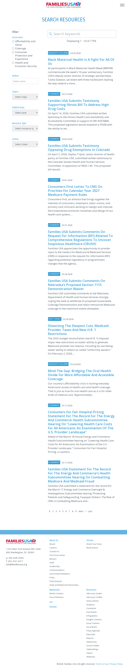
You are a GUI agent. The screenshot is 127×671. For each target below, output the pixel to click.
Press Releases (57, 598)
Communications (57, 571)
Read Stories (92, 548)
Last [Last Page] (91, 512)
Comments (91, 609)
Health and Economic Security (26, 64)
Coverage (20, 48)
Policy (52, 578)
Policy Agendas (93, 631)
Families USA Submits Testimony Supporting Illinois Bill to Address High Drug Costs (79, 104)
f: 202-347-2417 (14, 560)
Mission (53, 559)
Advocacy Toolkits (94, 598)
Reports (90, 639)
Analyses (90, 605)
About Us (54, 541)
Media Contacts (57, 594)
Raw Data (90, 635)
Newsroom (55, 590)
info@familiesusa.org (16, 564)
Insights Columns (94, 620)
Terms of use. (102, 664)
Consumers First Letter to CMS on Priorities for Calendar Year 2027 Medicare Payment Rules (75, 190)
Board (52, 545)
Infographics (92, 616)
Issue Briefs (91, 627)
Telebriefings (92, 650)
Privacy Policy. (116, 664)
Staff (52, 563)
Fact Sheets (91, 613)
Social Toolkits (92, 646)
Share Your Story (94, 545)
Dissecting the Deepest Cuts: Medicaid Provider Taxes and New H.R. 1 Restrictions (79, 328)
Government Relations (60, 574)
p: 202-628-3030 (15, 557)
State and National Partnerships (64, 585)
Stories (89, 541)
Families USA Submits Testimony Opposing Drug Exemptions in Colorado (79, 147)
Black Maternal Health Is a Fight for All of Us (79, 61)
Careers (53, 548)
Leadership (55, 567)
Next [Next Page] (82, 512)
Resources (91, 590)
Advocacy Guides (94, 594)
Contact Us (54, 552)
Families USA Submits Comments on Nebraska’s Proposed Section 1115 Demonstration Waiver (77, 283)
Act (51, 602)
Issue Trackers (93, 624)
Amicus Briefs (92, 601)
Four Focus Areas (57, 556)
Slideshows (91, 642)
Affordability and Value (25, 42)
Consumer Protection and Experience (23, 55)
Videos (89, 654)
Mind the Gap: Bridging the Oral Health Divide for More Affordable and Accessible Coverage (80, 373)
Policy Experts (56, 582)
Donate (53, 607)
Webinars (90, 657)
